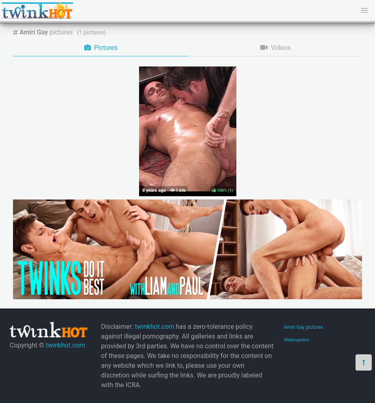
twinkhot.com (65, 345)
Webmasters (296, 340)
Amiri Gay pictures (304, 327)
